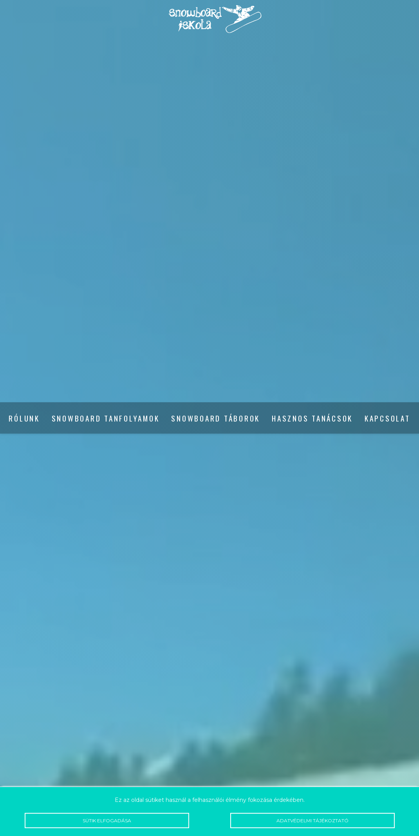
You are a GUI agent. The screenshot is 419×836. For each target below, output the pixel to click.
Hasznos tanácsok (312, 418)
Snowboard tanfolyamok (106, 418)
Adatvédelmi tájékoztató (312, 820)
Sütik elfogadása (106, 820)
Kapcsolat (387, 418)
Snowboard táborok (215, 418)
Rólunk (24, 418)
